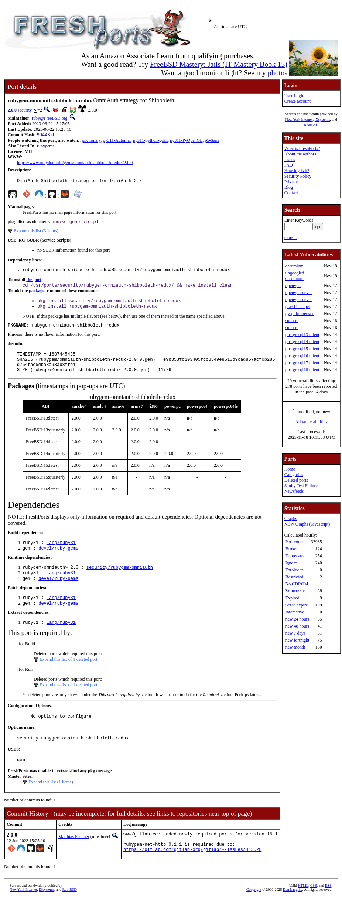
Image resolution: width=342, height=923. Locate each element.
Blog (288, 187)
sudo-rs (291, 320)
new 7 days (295, 633)
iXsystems (322, 119)
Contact (291, 192)
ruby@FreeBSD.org (50, 118)
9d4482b (46, 135)
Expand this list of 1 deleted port (69, 676)
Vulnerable (295, 591)
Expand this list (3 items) (36, 233)
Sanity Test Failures (301, 485)
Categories (293, 474)
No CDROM (296, 584)
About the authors (300, 154)
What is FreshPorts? (302, 148)
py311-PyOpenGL (186, 141)
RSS (328, 911)
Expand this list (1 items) (50, 802)
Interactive (294, 612)
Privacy (291, 181)
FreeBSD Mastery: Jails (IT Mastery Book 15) (218, 64)
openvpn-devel (298, 292)
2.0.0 (12, 110)
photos (277, 73)
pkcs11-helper (298, 306)
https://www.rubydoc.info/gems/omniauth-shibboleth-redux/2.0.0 (75, 163)
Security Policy (298, 176)
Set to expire (296, 605)
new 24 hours (297, 619)
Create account (297, 101)
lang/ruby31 (61, 554)
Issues (289, 159)
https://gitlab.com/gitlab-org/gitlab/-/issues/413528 (192, 874)
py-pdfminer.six (299, 313)
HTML (303, 911)
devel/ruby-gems (58, 561)
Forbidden (294, 569)
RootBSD (311, 125)
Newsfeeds (294, 491)
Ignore (291, 562)
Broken (291, 548)
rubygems (45, 146)
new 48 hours (297, 626)
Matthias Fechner (73, 857)
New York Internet (298, 119)
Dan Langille (292, 915)
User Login (294, 95)
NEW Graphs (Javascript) (307, 524)
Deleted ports (296, 480)
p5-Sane (212, 141)
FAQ (288, 165)
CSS (313, 911)
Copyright (253, 915)
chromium (294, 266)
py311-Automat (117, 141)
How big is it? (296, 170)
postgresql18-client (302, 369)
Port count (294, 541)
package (36, 295)
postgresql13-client (302, 334)
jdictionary (91, 141)
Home (289, 469)
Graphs (290, 518)
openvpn (293, 285)
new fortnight (297, 640)
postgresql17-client (302, 362)
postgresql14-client (302, 341)
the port (33, 283)
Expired (292, 598)
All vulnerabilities (311, 421)
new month (295, 647)
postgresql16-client (302, 355)
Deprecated (295, 555)
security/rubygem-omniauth (119, 581)
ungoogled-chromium (295, 275)
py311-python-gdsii (150, 141)
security (25, 110)
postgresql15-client (302, 348)
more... (290, 237)
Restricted (294, 577)
